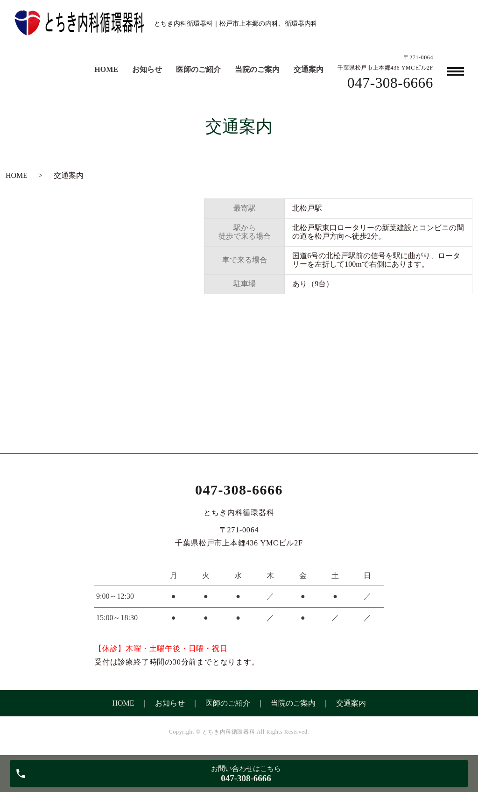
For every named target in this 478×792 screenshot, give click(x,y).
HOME (106, 69)
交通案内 (308, 69)
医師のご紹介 (198, 69)
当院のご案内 (257, 69)
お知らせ (147, 69)
